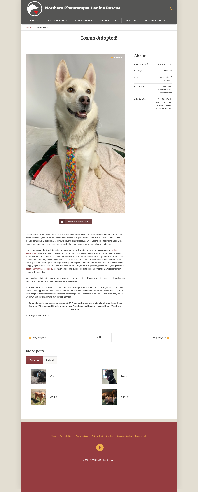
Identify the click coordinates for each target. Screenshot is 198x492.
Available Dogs (66, 436)
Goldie (53, 400)
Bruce (124, 379)
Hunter (125, 400)
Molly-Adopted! (159, 341)
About (53, 436)
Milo (51, 379)
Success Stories (124, 436)
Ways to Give (82, 436)
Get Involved (97, 436)
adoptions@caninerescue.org (39, 272)
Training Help (141, 436)
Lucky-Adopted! (39, 341)
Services (110, 436)
